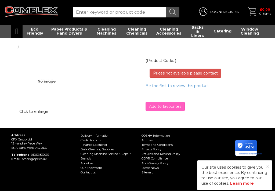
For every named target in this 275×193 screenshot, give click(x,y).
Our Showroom (91, 168)
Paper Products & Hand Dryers (69, 31)
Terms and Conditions (157, 145)
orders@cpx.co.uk (34, 159)
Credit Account (91, 140)
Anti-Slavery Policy (155, 163)
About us (87, 163)
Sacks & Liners (197, 31)
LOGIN (215, 12)
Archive (147, 140)
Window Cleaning (250, 31)
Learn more (242, 183)
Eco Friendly (35, 31)
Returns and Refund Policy (161, 154)
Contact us (88, 172)
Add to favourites (165, 106)
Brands (86, 158)
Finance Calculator (94, 145)
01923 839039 (40, 155)
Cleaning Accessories (168, 31)
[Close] (267, 166)
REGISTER (231, 12)
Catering (222, 31)
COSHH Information (156, 136)
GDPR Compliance (155, 158)
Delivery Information (95, 136)
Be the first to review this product (177, 85)
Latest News (150, 168)
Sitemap (147, 172)
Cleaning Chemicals (136, 31)
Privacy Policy (151, 149)
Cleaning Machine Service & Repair (106, 154)
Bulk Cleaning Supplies (97, 149)
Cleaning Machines (106, 31)
